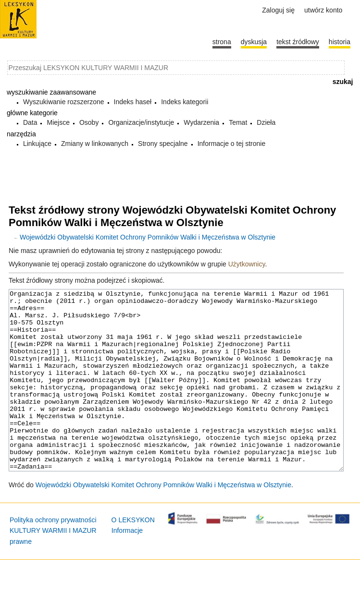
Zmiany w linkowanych (94, 143)
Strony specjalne (163, 143)
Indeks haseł (133, 102)
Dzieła (266, 122)
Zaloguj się (278, 10)
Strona (221, 42)
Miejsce (58, 122)
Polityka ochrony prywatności (53, 556)
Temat (238, 122)
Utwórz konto (323, 10)
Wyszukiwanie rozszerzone (63, 102)
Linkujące (37, 143)
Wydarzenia (201, 122)
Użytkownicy (246, 264)
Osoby (89, 122)
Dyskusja (254, 42)
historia (339, 42)
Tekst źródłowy (297, 42)
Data (30, 122)
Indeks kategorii (184, 102)
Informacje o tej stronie (232, 143)
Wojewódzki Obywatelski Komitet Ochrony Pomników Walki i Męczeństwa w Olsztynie (147, 237)
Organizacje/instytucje (141, 122)
